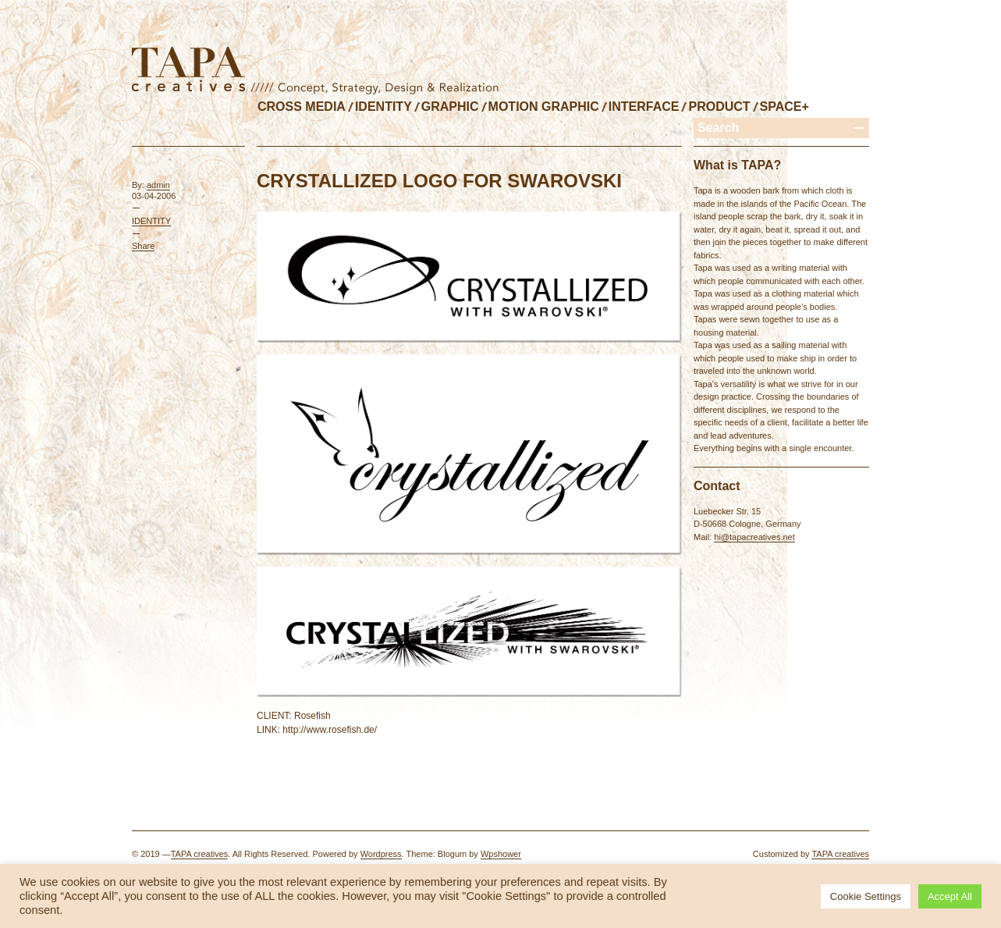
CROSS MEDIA (301, 106)
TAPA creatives (200, 854)
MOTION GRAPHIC (543, 106)
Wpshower (501, 854)
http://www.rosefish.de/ (329, 729)
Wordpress (381, 854)
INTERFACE (644, 106)
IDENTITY (383, 106)
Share (143, 246)
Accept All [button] (950, 896)
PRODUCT (719, 106)
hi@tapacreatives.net (754, 537)
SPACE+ (784, 106)
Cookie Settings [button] (865, 896)
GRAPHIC (450, 106)
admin (158, 185)
